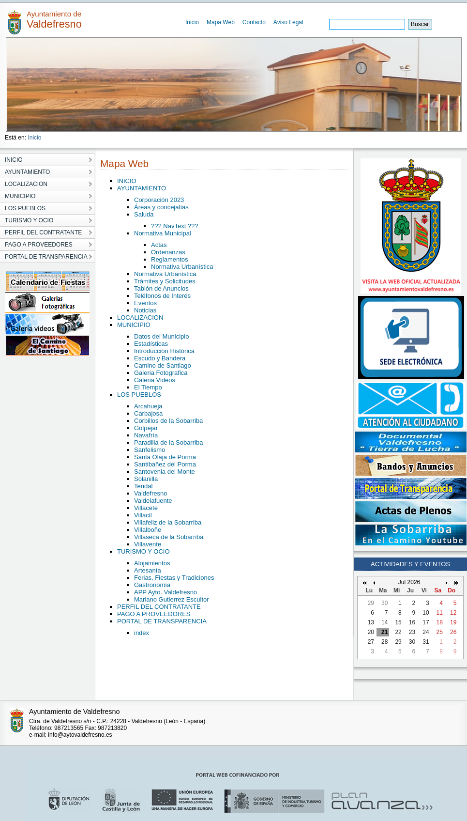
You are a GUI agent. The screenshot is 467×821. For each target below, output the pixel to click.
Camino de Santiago (162, 365)
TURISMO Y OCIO (143, 551)
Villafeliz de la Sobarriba (167, 522)
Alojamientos (152, 563)
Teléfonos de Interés (162, 295)
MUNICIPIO (134, 324)
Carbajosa (148, 413)
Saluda (143, 214)
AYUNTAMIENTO (141, 188)
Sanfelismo (149, 449)
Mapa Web (221, 22)
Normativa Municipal (162, 233)
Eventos (145, 303)
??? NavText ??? (174, 226)
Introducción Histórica (164, 351)
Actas (159, 244)
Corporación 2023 (159, 199)
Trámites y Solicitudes (165, 281)
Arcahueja (148, 406)
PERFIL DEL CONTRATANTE (159, 606)
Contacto (254, 22)
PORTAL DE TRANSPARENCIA (162, 621)
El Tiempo (148, 387)
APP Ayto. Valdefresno (165, 592)
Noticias (145, 310)
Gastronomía (152, 585)
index (141, 632)
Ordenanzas (168, 252)
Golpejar (146, 428)
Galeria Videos (154, 380)
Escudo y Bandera (159, 358)
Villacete (146, 507)
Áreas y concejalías (161, 207)
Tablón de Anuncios (161, 288)
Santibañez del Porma (165, 464)
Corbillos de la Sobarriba (168, 420)
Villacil (143, 515)
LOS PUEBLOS (139, 394)
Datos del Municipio (161, 336)
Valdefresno (150, 493)
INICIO (126, 181)
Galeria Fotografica (161, 372)
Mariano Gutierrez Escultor (171, 599)
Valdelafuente (153, 500)
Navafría (146, 435)
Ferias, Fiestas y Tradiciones (174, 577)
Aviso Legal (288, 22)
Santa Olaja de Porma (165, 457)
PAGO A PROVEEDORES (153, 614)
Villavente (147, 544)
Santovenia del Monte (164, 471)
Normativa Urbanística (182, 266)
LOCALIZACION (140, 317)
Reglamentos (169, 259)
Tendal (143, 486)
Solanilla (146, 478)
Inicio (192, 22)
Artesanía (147, 570)
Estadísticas (151, 343)
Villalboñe (147, 529)
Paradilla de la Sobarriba (168, 442)
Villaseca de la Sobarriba (169, 537)
